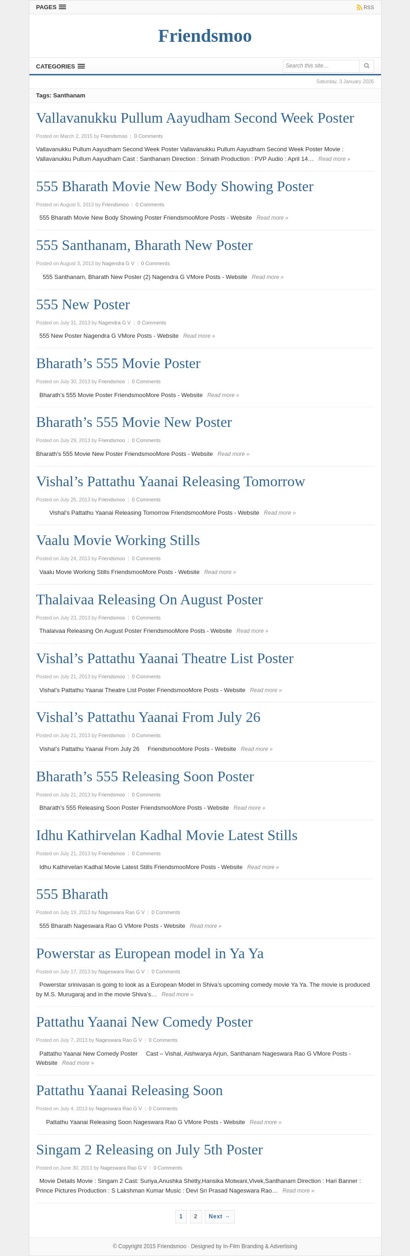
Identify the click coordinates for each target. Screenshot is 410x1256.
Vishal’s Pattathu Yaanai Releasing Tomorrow (170, 481)
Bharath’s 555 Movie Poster (118, 363)
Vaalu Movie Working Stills (118, 540)
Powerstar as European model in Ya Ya (150, 953)
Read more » (334, 159)
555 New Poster (83, 304)
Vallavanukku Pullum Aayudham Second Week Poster (195, 117)
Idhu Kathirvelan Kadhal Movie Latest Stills (167, 835)
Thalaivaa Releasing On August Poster (149, 599)
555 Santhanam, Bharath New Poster (144, 245)
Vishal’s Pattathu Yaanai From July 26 (148, 717)
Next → (219, 1216)
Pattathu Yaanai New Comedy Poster (144, 1021)
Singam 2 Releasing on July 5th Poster (149, 1149)
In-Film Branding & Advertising (260, 1246)
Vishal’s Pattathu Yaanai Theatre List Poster (165, 658)
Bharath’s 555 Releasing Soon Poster (145, 776)
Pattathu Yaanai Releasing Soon (129, 1090)
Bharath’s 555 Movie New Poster (134, 422)
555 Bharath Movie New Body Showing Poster (175, 186)
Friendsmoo (171, 1246)
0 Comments (148, 136)
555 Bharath (72, 894)
